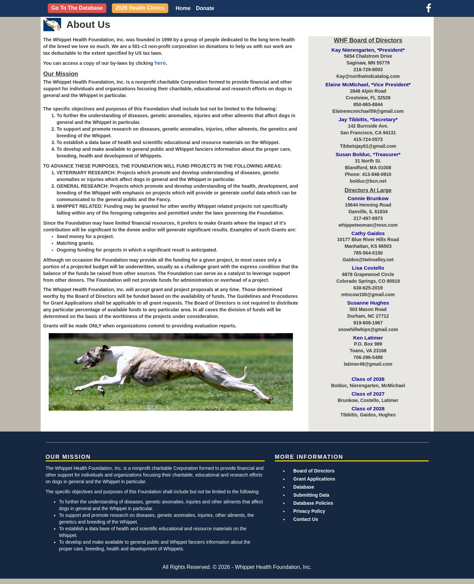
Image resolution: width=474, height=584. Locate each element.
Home (183, 8)
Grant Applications (314, 479)
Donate (205, 8)
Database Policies (313, 503)
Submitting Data (311, 495)
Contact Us (305, 519)
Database (303, 487)
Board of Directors (314, 471)
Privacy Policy (309, 511)
